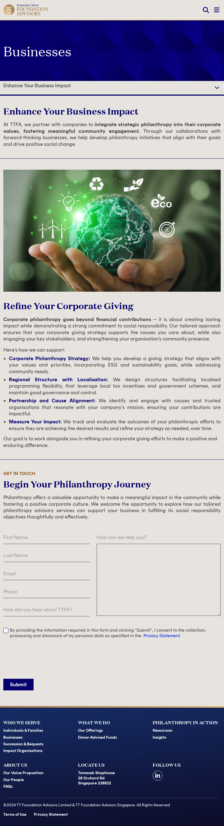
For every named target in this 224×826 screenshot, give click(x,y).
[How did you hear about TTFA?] (46, 610)
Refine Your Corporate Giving (36, 88)
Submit (18, 685)
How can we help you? (122, 537)
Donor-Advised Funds (97, 737)
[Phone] (46, 592)
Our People (13, 779)
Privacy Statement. (162, 635)
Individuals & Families (23, 730)
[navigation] (217, 88)
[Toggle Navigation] (216, 10)
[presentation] (45, 657)
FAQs (7, 786)
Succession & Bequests (23, 744)
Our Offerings (90, 730)
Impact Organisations (22, 750)
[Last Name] (46, 556)
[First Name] (46, 538)
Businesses (12, 737)
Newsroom (162, 730)
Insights (159, 737)
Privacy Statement (51, 814)
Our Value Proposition (23, 773)
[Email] (46, 574)
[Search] (206, 10)
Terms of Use (14, 814)
